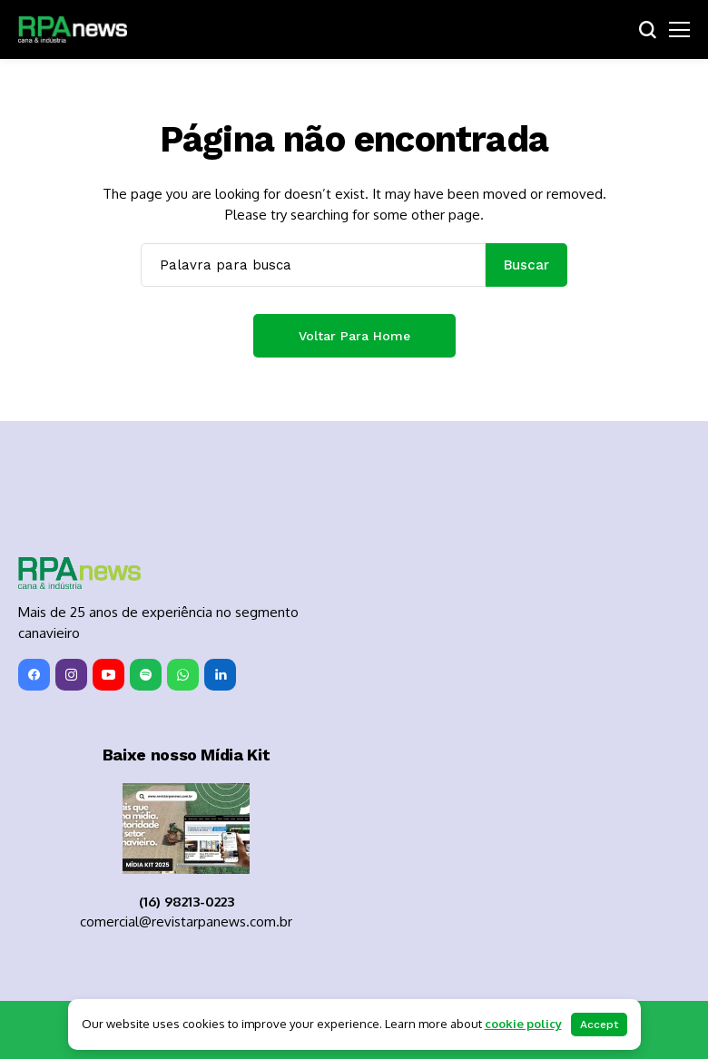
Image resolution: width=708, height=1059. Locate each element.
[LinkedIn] (220, 675)
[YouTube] (108, 675)
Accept (599, 1024)
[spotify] (146, 675)
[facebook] (34, 675)
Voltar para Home (354, 335)
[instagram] (71, 675)
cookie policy (523, 1023)
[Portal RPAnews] (72, 30)
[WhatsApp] (183, 675)
